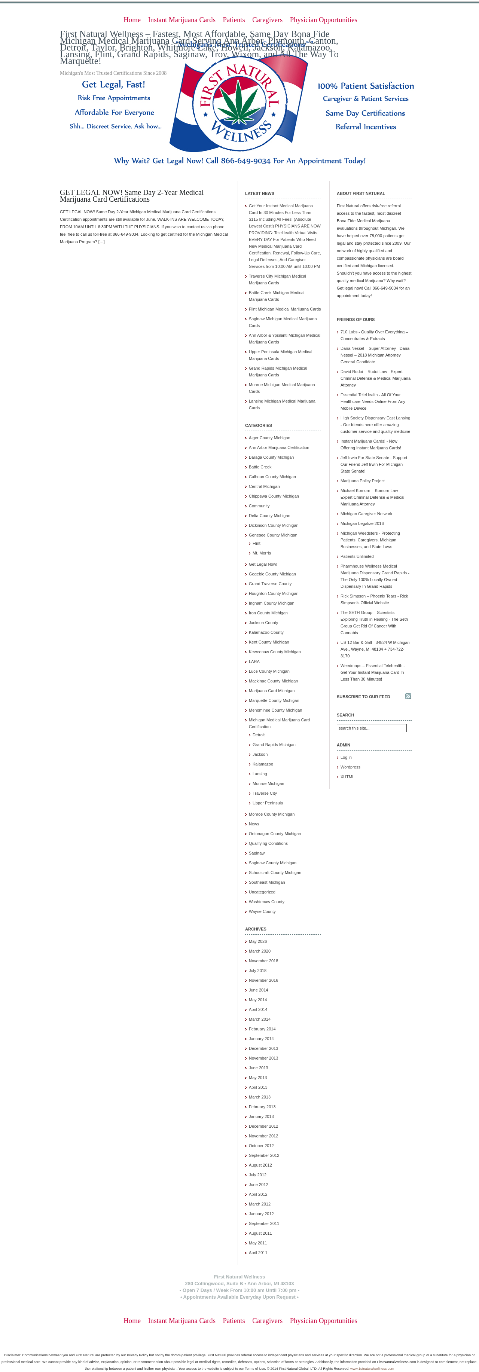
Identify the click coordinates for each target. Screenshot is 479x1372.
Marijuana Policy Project (363, 481)
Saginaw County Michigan (272, 863)
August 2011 (260, 1233)
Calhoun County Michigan (272, 476)
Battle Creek (260, 467)
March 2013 (260, 1097)
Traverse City (265, 793)
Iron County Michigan (268, 613)
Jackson (260, 754)
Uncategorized (262, 892)
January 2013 (261, 1116)
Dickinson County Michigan (274, 525)
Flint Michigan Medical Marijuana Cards (285, 309)
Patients (234, 20)
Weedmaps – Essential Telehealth (371, 665)
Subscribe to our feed (363, 696)
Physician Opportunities (323, 20)
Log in (346, 757)
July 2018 (257, 970)
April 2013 (258, 1087)
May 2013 (258, 1077)
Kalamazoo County (266, 632)
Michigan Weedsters (359, 533)
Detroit (259, 735)
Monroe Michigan (268, 783)
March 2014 (260, 1019)
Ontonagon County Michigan (275, 833)
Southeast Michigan (267, 882)
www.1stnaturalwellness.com (372, 1369)
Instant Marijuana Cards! (363, 441)
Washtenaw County (266, 901)
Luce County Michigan (269, 671)
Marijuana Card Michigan (272, 690)
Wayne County (262, 911)
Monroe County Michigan (272, 814)
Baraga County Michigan (271, 457)
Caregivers (267, 20)
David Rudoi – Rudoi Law (364, 371)
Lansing (260, 773)
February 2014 (262, 1029)
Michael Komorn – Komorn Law (369, 490)
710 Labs (349, 332)
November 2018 (263, 961)
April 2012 (258, 1194)
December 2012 (263, 1126)
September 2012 (264, 1155)
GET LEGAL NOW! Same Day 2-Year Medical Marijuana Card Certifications (132, 195)
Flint (256, 543)
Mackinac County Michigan (273, 681)
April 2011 (258, 1252)
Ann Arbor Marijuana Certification (279, 447)
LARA (254, 661)
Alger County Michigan (269, 438)
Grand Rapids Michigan (274, 744)
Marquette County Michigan (274, 700)
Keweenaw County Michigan (275, 652)
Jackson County (263, 622)
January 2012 (261, 1213)
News (254, 824)
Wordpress (350, 767)
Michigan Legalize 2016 (362, 523)
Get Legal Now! (263, 564)
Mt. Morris (262, 553)
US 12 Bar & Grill (356, 642)
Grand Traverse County (270, 583)
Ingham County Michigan (272, 603)
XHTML (347, 776)
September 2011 (264, 1223)
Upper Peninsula (268, 803)
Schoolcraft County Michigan (275, 872)
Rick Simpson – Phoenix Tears (368, 596)
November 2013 (263, 1058)
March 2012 (260, 1204)
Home (132, 20)
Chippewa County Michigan (274, 496)
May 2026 (258, 941)
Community (259, 506)
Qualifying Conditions (268, 843)
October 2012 (261, 1145)
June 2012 (258, 1184)
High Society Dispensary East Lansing (375, 418)
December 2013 (263, 1048)
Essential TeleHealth (359, 394)
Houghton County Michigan (274, 593)
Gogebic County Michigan (272, 574)
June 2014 (258, 990)
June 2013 (258, 1068)
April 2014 (258, 1009)
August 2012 (260, 1165)
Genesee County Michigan (273, 535)
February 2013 (262, 1106)
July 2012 (257, 1175)
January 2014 (261, 1038)
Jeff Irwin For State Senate (365, 457)
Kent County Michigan (269, 642)
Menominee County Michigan (275, 710)
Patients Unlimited (357, 556)
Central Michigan (264, 486)
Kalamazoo (263, 764)
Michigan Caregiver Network (366, 513)
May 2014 (258, 999)
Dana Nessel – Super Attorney (368, 348)
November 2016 (263, 980)
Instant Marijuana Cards (182, 20)
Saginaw (257, 853)
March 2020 (260, 951)
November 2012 (263, 1136)
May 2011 (258, 1243)
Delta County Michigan (269, 515)
